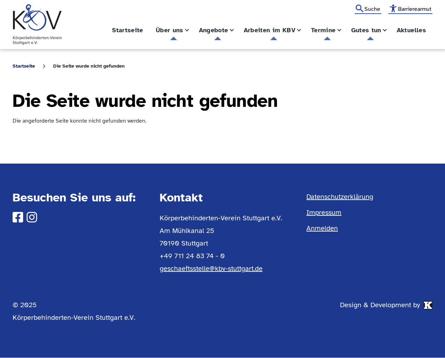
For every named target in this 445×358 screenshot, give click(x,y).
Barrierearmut (414, 9)
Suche (372, 9)
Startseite (24, 66)
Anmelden (322, 228)
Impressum (323, 212)
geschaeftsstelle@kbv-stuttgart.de (211, 268)
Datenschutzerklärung (339, 196)
